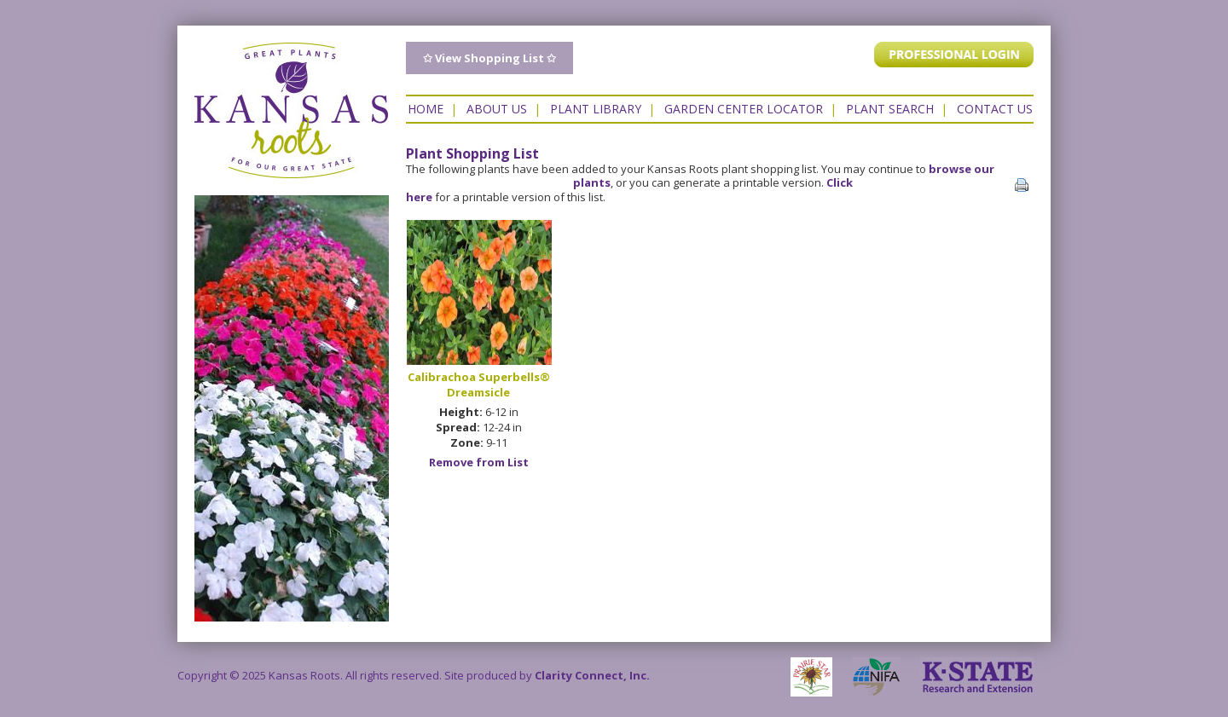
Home (425, 109)
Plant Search (890, 109)
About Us (496, 109)
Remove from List (479, 462)
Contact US (995, 109)
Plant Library (595, 109)
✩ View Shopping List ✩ (489, 58)
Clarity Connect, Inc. (592, 675)
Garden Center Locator (743, 109)
